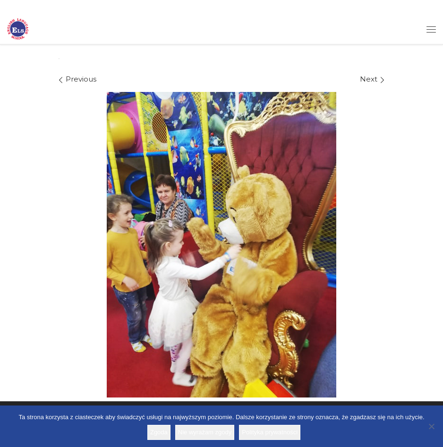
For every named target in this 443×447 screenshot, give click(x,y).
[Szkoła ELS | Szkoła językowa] (17, 28)
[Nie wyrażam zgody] (431, 426)
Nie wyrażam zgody (204, 432)
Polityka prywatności (270, 432)
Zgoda (159, 432)
